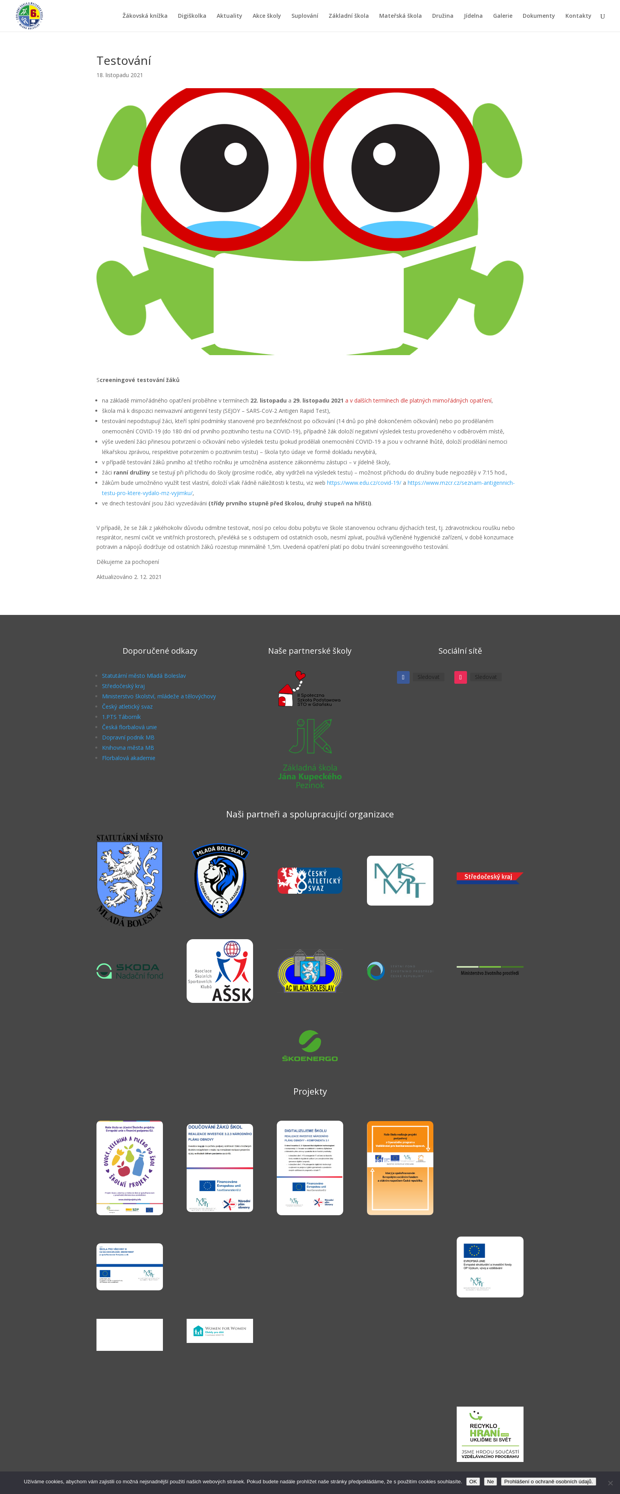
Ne (490, 1482)
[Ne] (610, 1483)
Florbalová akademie (128, 758)
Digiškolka (192, 16)
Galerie (502, 16)
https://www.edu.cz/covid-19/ (364, 482)
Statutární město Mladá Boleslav (144, 675)
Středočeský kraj (123, 686)
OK (473, 1482)
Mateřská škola (400, 16)
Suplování (304, 16)
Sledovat (429, 677)
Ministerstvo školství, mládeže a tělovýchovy (159, 696)
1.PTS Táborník (121, 717)
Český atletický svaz (127, 706)
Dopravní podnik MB (128, 737)
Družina (443, 16)
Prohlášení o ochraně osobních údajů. (548, 1482)
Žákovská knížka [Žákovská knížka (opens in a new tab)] (145, 16)
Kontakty (578, 16)
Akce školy (267, 16)
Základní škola (349, 16)
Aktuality (229, 16)
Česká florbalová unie (129, 727)
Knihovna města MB (128, 747)
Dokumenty (539, 16)
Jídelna (473, 16)
